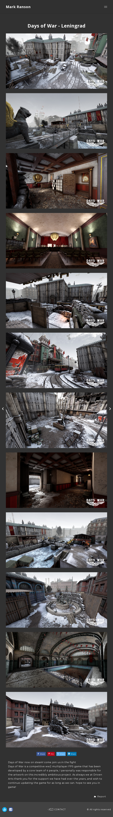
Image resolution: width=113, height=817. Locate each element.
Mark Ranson (18, 6)
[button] (99, 797)
